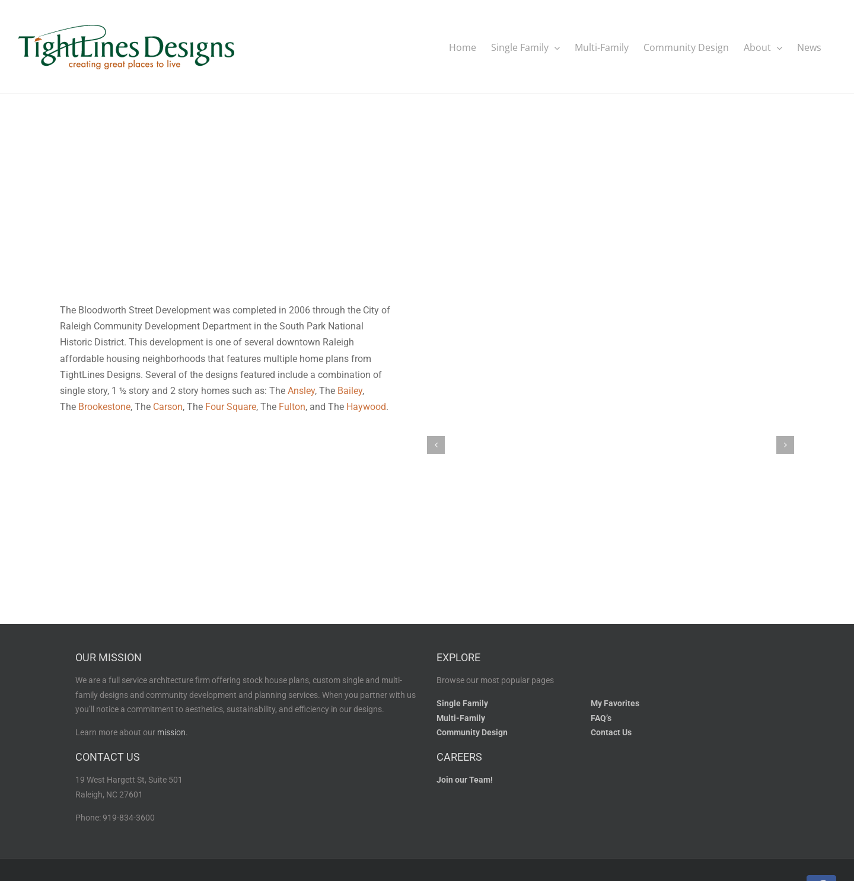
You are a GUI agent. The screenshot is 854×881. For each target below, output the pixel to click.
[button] (436, 444)
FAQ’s (601, 718)
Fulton (292, 406)
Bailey (349, 390)
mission (171, 732)
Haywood (366, 406)
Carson (168, 406)
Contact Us (611, 732)
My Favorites (615, 703)
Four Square (230, 406)
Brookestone (104, 406)
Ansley (301, 390)
